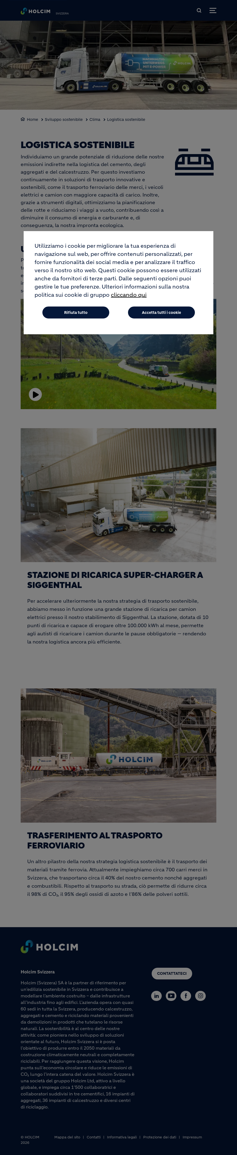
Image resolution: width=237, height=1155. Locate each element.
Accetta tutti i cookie (161, 312)
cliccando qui (128, 295)
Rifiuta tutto (76, 312)
